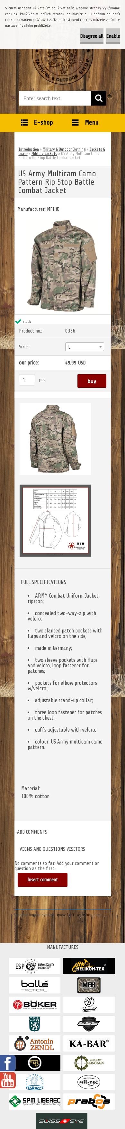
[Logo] (62, 54)
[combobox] (84, 346)
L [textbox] (69, 347)
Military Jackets (44, 153)
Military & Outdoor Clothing (64, 149)
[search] (98, 98)
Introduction (29, 149)
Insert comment (42, 880)
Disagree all (91, 36)
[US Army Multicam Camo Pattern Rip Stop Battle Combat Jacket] (63, 221)
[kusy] (27, 379)
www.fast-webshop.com (79, 914)
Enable (113, 36)
